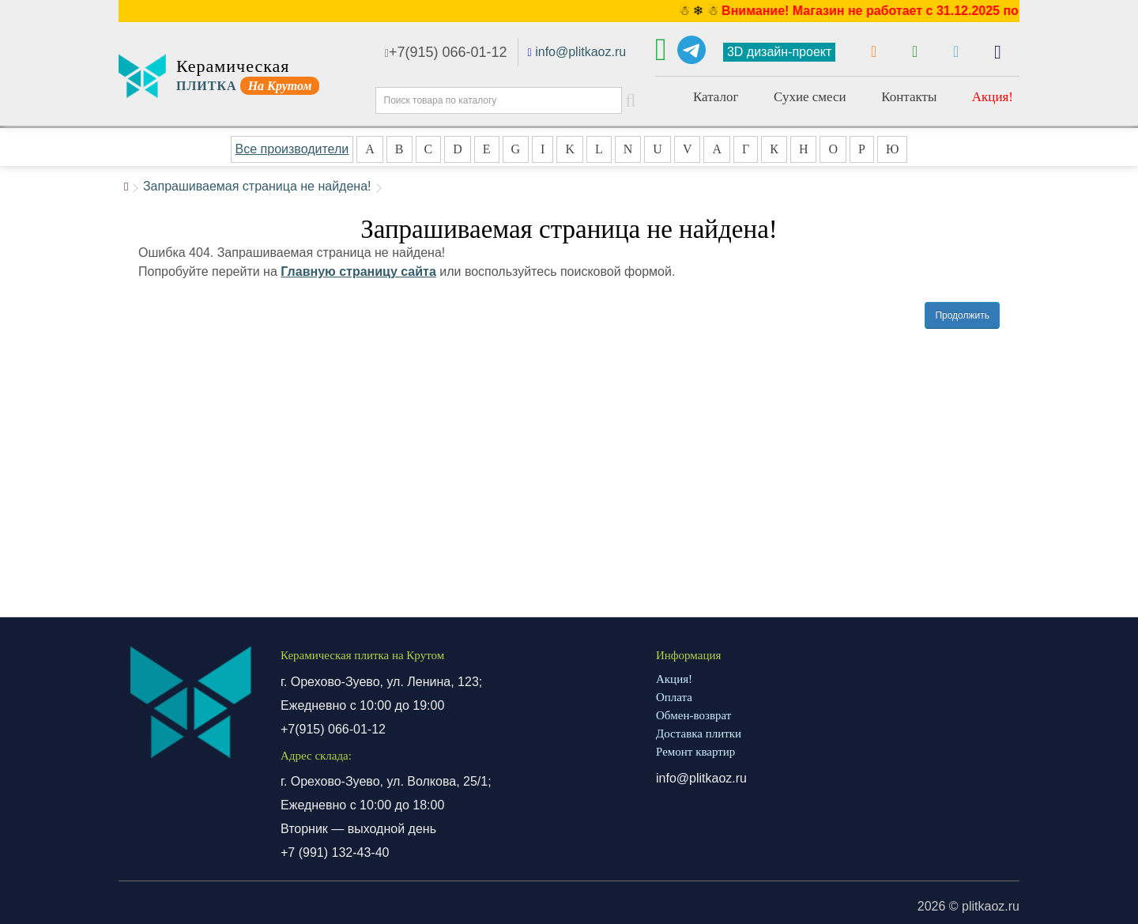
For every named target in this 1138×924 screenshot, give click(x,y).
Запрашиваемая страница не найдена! (257, 186)
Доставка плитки (698, 733)
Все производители (292, 149)
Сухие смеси (810, 96)
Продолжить (962, 315)
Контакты (908, 96)
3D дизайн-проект (779, 51)
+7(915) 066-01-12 (446, 52)
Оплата (674, 697)
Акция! (992, 96)
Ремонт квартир (695, 751)
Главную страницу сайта (358, 271)
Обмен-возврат (693, 715)
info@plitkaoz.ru (580, 51)
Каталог (716, 96)
